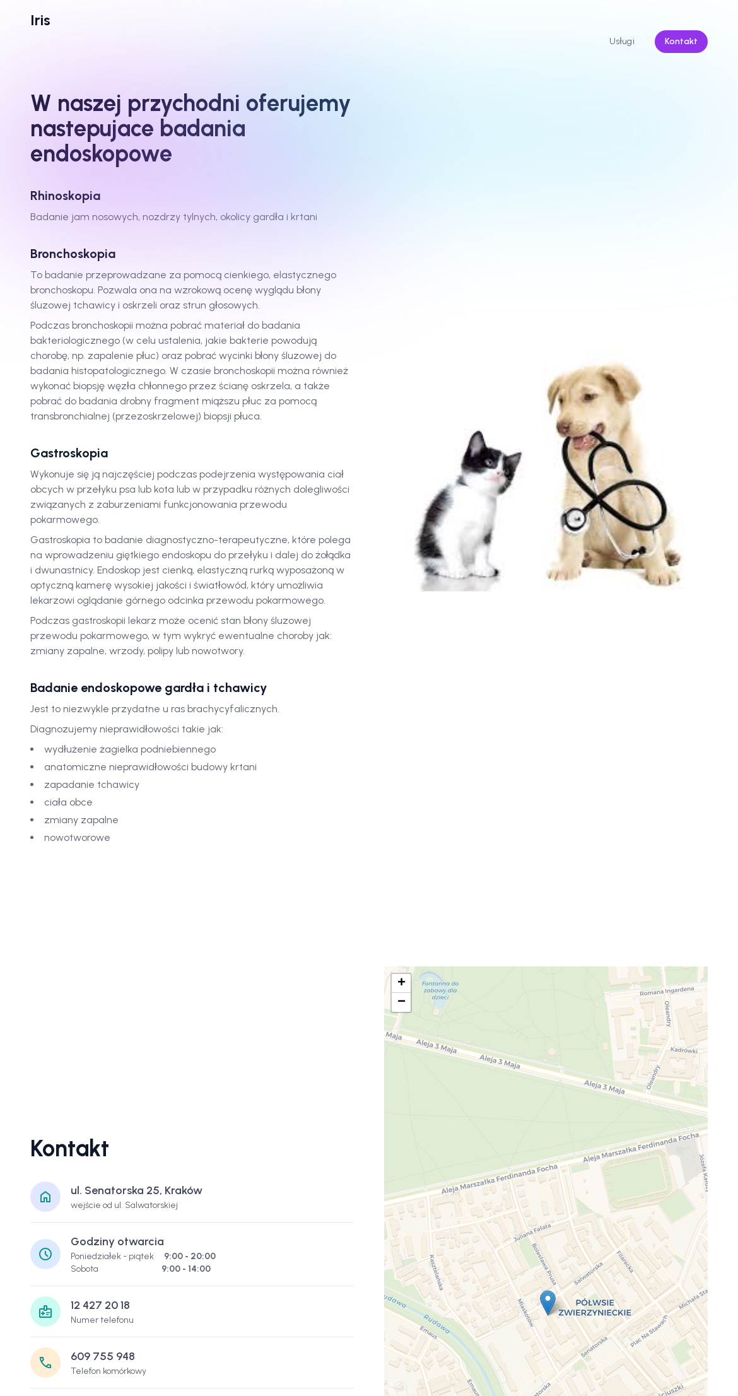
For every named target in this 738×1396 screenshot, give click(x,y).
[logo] (40, 20)
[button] (548, 1303)
